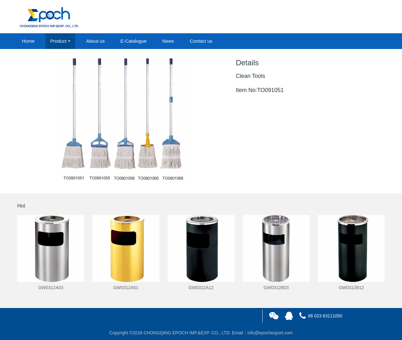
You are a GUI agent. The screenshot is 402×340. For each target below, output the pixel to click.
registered (370, 16)
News (168, 41)
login (342, 16)
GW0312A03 (50, 287)
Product (58, 41)
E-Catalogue (133, 41)
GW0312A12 (201, 287)
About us (95, 41)
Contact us (201, 41)
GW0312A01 (126, 287)
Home (28, 41)
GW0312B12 (351, 287)
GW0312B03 (276, 287)
